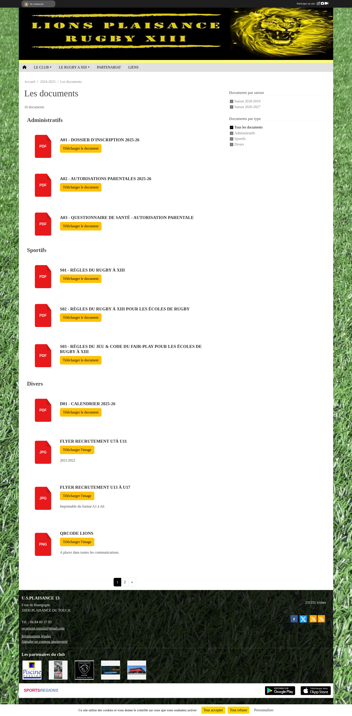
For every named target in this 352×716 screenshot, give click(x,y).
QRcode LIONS (76, 533)
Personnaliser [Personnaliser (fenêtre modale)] (263, 710)
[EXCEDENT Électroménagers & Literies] (136, 670)
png (43, 544)
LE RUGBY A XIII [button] (73, 67)
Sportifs (240, 139)
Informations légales (36, 636)
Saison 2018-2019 (247, 101)
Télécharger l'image (77, 450)
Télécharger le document (81, 148)
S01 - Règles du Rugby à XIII (92, 270)
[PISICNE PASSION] (32, 670)
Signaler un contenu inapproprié (45, 641)
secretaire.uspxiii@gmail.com (43, 628)
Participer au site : (312, 3)
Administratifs (244, 133)
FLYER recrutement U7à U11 (93, 441)
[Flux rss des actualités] (313, 618)
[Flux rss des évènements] (321, 618)
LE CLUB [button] (41, 67)
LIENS (133, 67)
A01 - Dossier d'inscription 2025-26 (99, 139)
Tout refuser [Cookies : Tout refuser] (238, 710)
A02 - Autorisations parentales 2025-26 (105, 178)
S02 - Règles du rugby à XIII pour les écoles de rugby (125, 309)
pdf (43, 146)
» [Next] (132, 582)
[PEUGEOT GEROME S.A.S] (84, 670)
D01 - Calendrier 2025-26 (87, 403)
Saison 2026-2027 (247, 107)
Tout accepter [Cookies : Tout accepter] (213, 710)
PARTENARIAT (109, 67)
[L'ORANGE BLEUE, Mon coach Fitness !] (110, 670)
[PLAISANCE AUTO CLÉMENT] (58, 670)
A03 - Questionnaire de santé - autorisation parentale (127, 217)
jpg (42, 452)
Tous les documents (248, 127)
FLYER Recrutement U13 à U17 (95, 487)
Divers (239, 144)
